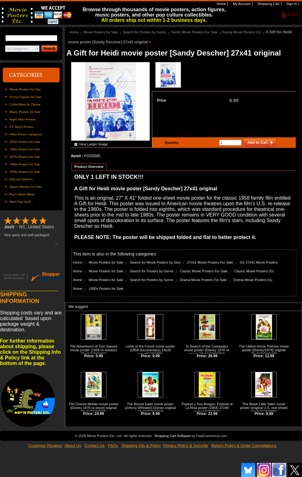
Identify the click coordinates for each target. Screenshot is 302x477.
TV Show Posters (21, 127)
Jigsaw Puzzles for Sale (25, 186)
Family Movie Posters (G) (241, 32)
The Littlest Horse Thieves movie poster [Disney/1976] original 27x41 (264, 350)
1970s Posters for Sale (24, 156)
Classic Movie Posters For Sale (204, 271)
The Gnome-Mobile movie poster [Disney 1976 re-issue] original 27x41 (94, 407)
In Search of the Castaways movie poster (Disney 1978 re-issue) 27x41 (207, 350)
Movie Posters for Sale (25, 89)
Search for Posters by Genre (144, 32)
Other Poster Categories (25, 134)
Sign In (291, 4)
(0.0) (293, 14)
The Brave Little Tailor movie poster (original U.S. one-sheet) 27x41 (264, 407)
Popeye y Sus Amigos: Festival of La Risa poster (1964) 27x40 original (207, 407)
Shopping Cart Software (172, 435)
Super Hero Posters (22, 119)
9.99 (233, 100)
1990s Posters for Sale (24, 171)
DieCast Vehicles (21, 179)
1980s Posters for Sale (24, 164)
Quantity (171, 142)
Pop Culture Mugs (22, 194)
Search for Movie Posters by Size (155, 262)
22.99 (212, 413)
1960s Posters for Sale (24, 149)
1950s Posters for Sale (24, 142)
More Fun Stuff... (21, 201)
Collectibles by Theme (24, 104)
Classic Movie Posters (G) (254, 271)
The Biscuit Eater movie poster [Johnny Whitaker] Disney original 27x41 (150, 407)
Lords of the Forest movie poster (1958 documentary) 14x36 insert (150, 350)
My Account (241, 4)
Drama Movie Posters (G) (252, 280)
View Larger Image (93, 144)
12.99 (269, 356)
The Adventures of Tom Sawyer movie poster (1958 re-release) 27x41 (94, 350)
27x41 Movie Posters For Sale (210, 262)
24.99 (99, 413)
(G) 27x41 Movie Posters (259, 262)
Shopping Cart (267, 4)
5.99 (99, 356)
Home (221, 4)
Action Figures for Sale (25, 97)
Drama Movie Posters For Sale (203, 280)
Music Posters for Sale (24, 112)
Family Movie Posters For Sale (194, 32)
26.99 (212, 356)
